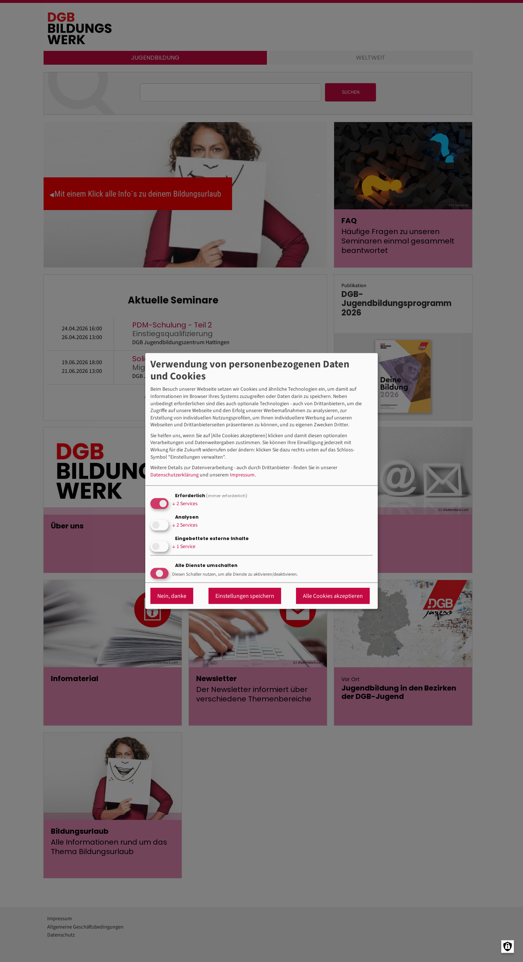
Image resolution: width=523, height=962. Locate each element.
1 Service (183, 546)
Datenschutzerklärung (174, 474)
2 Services (185, 503)
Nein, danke (171, 596)
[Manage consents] (507, 946)
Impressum (242, 474)
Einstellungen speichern (244, 596)
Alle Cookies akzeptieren (333, 596)
